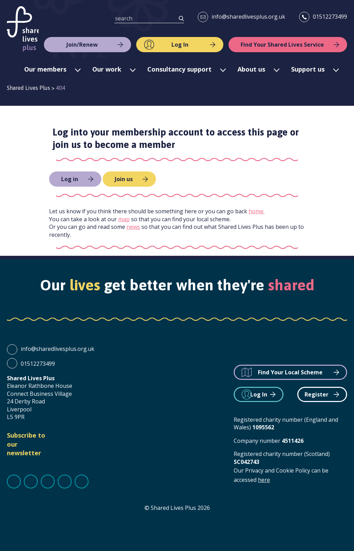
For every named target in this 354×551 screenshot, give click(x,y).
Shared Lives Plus (23, 29)
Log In (179, 44)
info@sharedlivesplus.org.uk (248, 16)
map (124, 219)
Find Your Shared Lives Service (282, 44)
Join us (124, 179)
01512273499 (330, 16)
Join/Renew (82, 44)
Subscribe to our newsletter (26, 444)
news (133, 227)
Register (316, 394)
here (264, 480)
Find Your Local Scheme (290, 372)
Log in (69, 179)
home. (256, 211)
